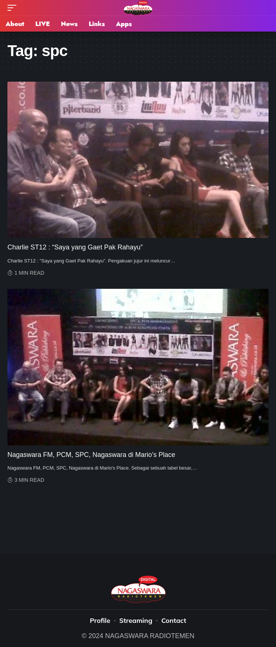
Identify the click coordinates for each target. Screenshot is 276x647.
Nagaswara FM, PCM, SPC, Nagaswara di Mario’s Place (91, 454)
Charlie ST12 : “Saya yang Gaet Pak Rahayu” (75, 247)
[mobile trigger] (13, 8)
